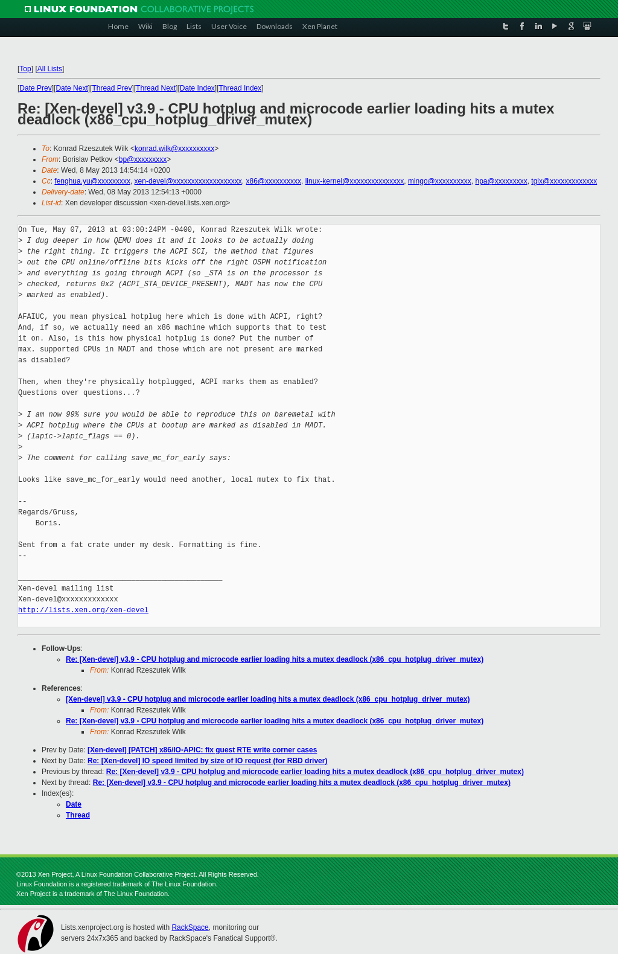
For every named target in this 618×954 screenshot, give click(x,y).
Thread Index (240, 88)
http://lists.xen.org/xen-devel (83, 610)
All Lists (49, 69)
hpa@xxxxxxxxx (501, 181)
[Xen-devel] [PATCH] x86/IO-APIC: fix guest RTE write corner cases (202, 750)
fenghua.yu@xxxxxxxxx (92, 181)
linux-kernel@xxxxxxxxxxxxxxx (354, 181)
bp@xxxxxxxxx (143, 159)
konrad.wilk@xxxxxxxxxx (174, 148)
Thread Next (156, 88)
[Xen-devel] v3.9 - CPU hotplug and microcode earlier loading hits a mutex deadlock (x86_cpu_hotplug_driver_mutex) (268, 699)
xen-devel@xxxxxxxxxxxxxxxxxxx (188, 181)
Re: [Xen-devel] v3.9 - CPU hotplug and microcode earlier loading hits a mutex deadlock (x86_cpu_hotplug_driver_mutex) (274, 659)
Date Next (72, 88)
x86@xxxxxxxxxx (273, 181)
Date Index (197, 88)
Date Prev (35, 88)
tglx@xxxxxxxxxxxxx (564, 181)
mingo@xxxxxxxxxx (439, 181)
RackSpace (189, 927)
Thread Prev (112, 88)
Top (25, 69)
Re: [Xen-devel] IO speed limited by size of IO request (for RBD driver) (207, 761)
